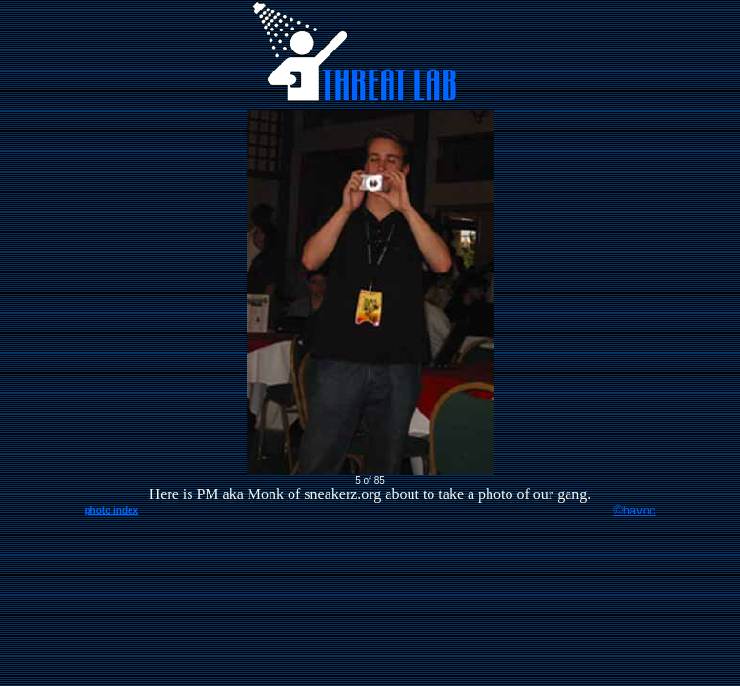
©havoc (634, 510)
